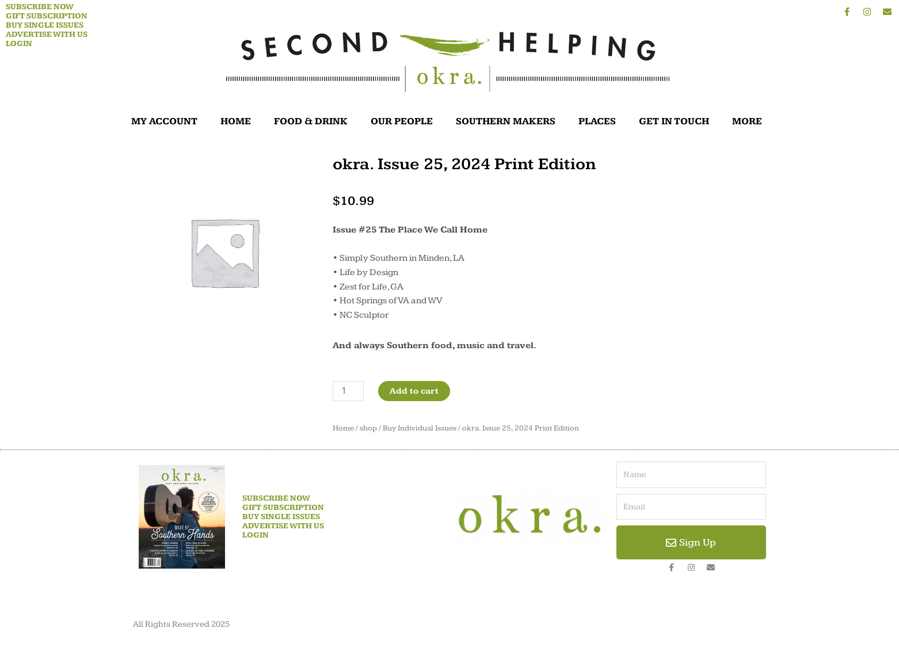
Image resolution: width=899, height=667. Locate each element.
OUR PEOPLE (402, 121)
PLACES (597, 121)
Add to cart (414, 391)
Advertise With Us (46, 34)
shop (368, 428)
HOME (235, 121)
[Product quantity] (348, 391)
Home (343, 428)
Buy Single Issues (44, 25)
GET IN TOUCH (674, 121)
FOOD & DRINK (311, 121)
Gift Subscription (46, 16)
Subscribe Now (40, 7)
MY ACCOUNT (164, 121)
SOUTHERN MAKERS (505, 121)
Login (19, 43)
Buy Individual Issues (419, 428)
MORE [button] (750, 121)
